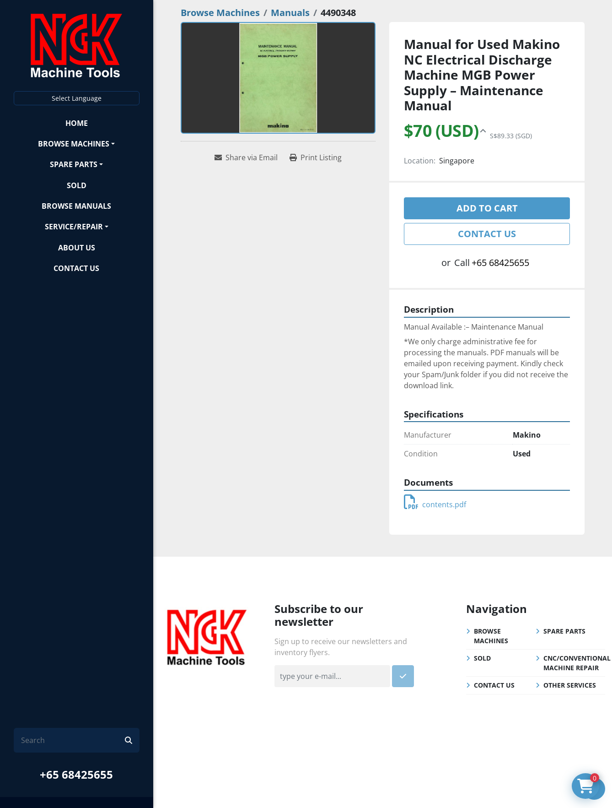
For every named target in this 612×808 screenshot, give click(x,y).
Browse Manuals (76, 206)
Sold (76, 185)
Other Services (569, 685)
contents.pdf (435, 504)
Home (76, 123)
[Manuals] (290, 12)
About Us (76, 248)
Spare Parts (73, 164)
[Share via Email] (246, 157)
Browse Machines (73, 144)
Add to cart (487, 208)
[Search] (73, 740)
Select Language (77, 98)
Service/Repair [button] (74, 227)
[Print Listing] (316, 157)
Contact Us (76, 268)
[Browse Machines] (220, 12)
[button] (76, 143)
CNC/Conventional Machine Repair (577, 663)
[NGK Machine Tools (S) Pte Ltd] (206, 636)
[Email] (332, 676)
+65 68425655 (76, 774)
